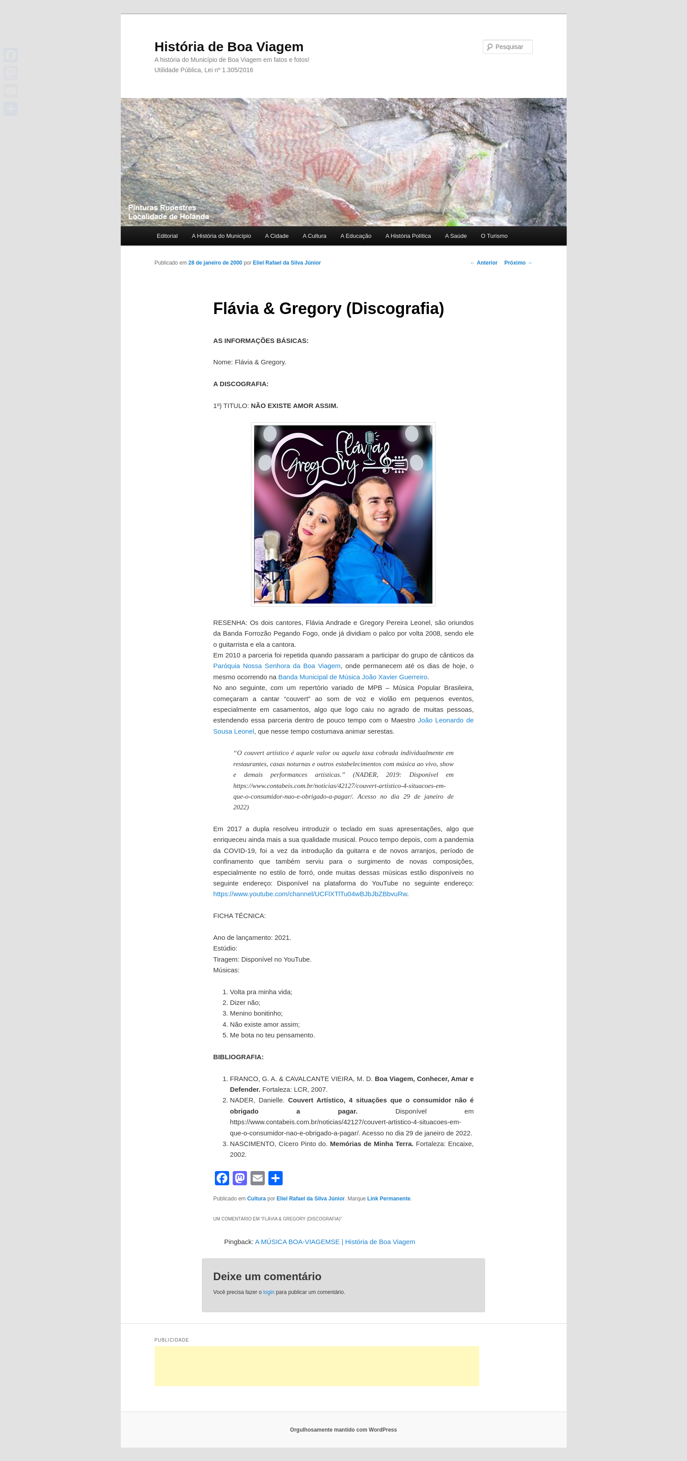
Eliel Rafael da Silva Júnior (287, 263)
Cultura (256, 1199)
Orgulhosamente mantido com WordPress (343, 1430)
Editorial (167, 236)
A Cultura (314, 236)
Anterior (484, 263)
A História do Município (221, 236)
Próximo (518, 263)
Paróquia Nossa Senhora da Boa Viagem (277, 665)
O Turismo (494, 236)
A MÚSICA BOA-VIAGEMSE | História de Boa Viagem (335, 1241)
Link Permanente (389, 1199)
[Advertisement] (317, 1366)
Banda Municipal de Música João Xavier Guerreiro (352, 677)
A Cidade (277, 236)
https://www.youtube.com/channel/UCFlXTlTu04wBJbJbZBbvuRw (310, 894)
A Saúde (456, 236)
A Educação (356, 236)
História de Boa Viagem (229, 46)
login (268, 1292)
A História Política (408, 236)
